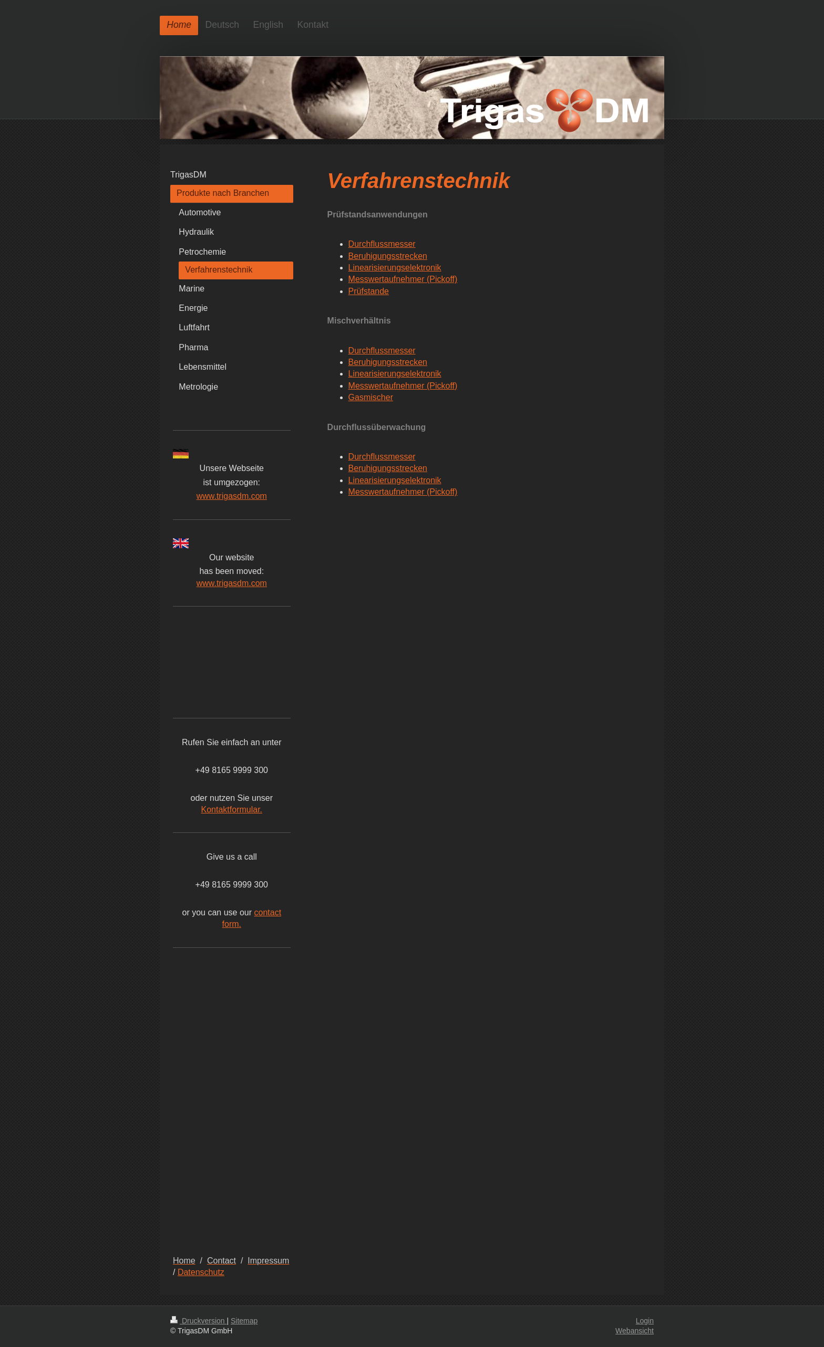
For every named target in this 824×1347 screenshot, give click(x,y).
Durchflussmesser (382, 243)
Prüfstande (368, 291)
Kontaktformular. (232, 809)
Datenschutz (201, 1272)
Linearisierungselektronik (394, 267)
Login (645, 1321)
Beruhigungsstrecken (387, 256)
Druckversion (198, 1321)
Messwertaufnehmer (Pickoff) (403, 279)
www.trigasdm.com (232, 496)
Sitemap (244, 1321)
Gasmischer (370, 397)
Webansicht (634, 1331)
